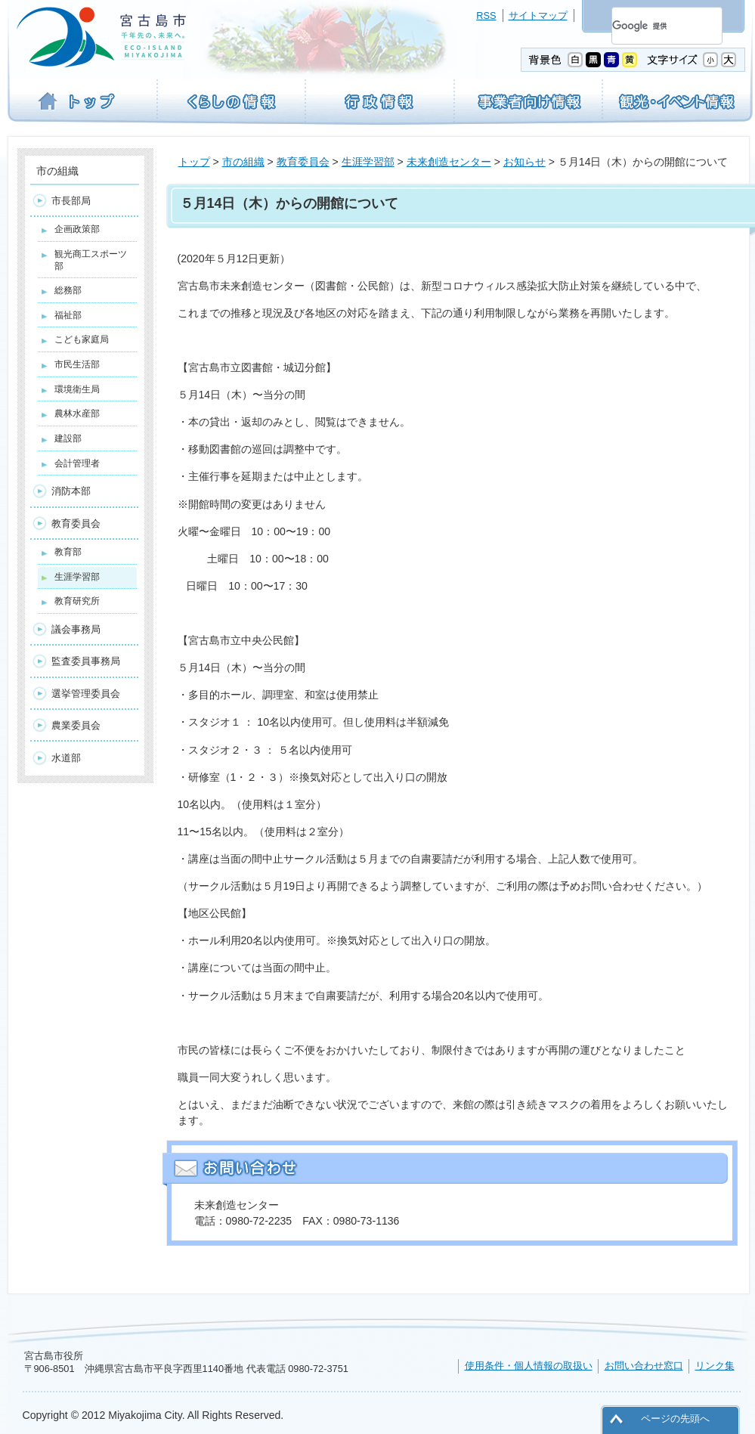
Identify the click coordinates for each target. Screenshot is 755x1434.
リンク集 (715, 1365)
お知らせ (524, 162)
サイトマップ (538, 15)
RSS (486, 15)
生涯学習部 (368, 162)
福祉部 (68, 315)
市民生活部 (77, 364)
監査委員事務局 (85, 661)
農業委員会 (76, 725)
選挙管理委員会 (85, 693)
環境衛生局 (77, 389)
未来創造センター (449, 162)
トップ (194, 162)
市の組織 (243, 162)
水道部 (66, 757)
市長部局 (71, 200)
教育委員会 (303, 162)
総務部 (68, 290)
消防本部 (71, 491)
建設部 (68, 438)
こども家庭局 (81, 339)
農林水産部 (77, 413)
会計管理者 (77, 463)
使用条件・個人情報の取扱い (529, 1365)
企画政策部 (77, 229)
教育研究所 (77, 601)
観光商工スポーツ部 (90, 260)
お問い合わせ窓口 (644, 1365)
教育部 (68, 552)
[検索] (648, 26)
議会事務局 (76, 629)
